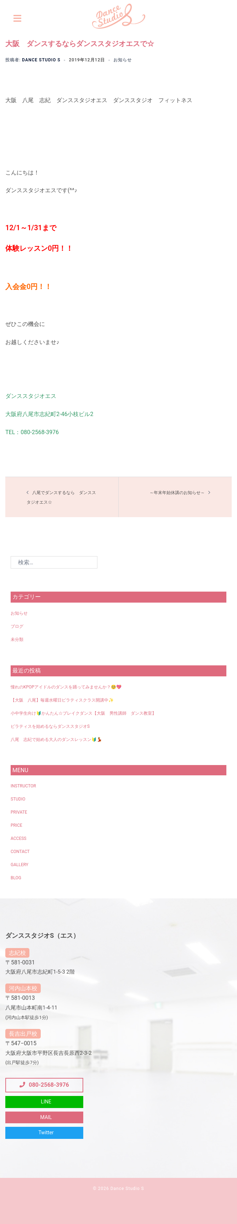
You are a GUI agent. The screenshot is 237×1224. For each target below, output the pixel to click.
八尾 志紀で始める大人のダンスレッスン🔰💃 (56, 739)
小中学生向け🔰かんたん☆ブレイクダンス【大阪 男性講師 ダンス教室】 (83, 713)
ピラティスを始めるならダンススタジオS (50, 726)
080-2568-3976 (44, 1084)
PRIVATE (19, 812)
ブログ (17, 626)
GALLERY (19, 864)
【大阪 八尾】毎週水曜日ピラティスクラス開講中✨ (62, 700)
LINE (46, 1101)
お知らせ (122, 59)
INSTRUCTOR (23, 785)
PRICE (16, 825)
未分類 (17, 639)
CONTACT (20, 851)
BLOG (16, 877)
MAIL (46, 1117)
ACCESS (18, 838)
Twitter (45, 1132)
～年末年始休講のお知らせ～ (177, 492)
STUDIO (18, 799)
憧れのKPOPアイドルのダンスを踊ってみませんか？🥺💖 (66, 687)
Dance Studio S (41, 59)
